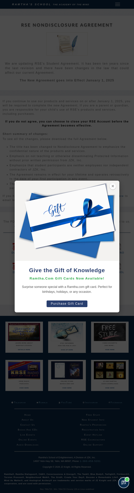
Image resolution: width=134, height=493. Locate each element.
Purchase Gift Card (67, 303)
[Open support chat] (123, 482)
